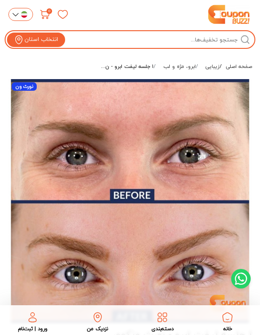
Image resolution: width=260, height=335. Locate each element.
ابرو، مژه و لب (179, 66)
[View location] (36, 40)
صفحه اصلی (239, 66)
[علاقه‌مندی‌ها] (62, 14)
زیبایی (213, 66)
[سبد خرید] (45, 14)
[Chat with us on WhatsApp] (241, 278)
